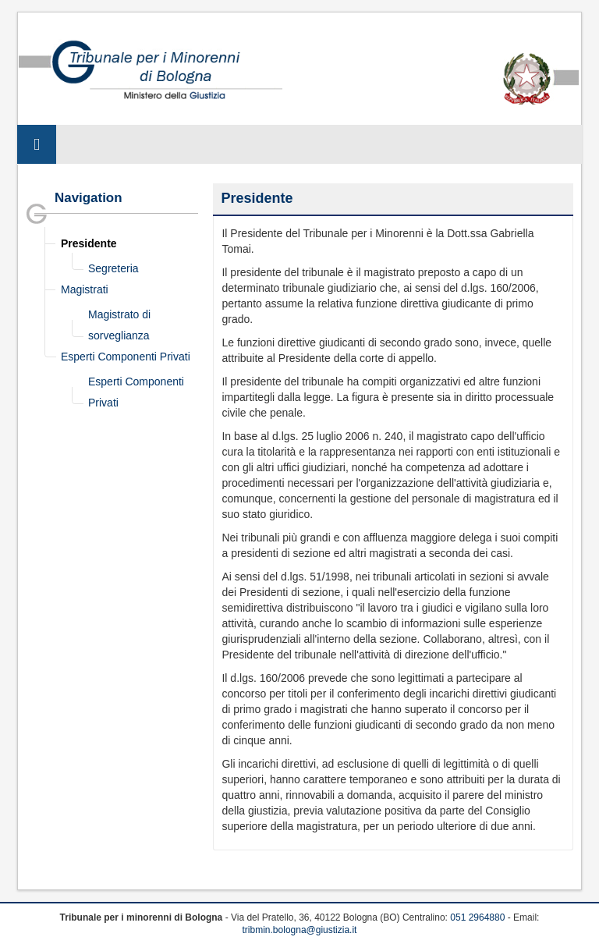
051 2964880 (477, 917)
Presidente (89, 243)
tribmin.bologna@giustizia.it (300, 929)
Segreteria (113, 268)
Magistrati (84, 289)
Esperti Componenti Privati (125, 356)
